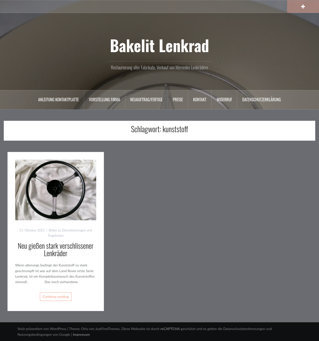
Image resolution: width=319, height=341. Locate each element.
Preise (178, 100)
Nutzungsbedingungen (34, 334)
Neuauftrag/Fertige (146, 100)
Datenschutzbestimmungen (244, 329)
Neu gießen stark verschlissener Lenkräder (55, 249)
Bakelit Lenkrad (159, 45)
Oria (84, 329)
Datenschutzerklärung (261, 100)
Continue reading (56, 296)
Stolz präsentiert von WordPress (42, 329)
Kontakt (199, 100)
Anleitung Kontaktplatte (58, 100)
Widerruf (224, 100)
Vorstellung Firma (104, 100)
